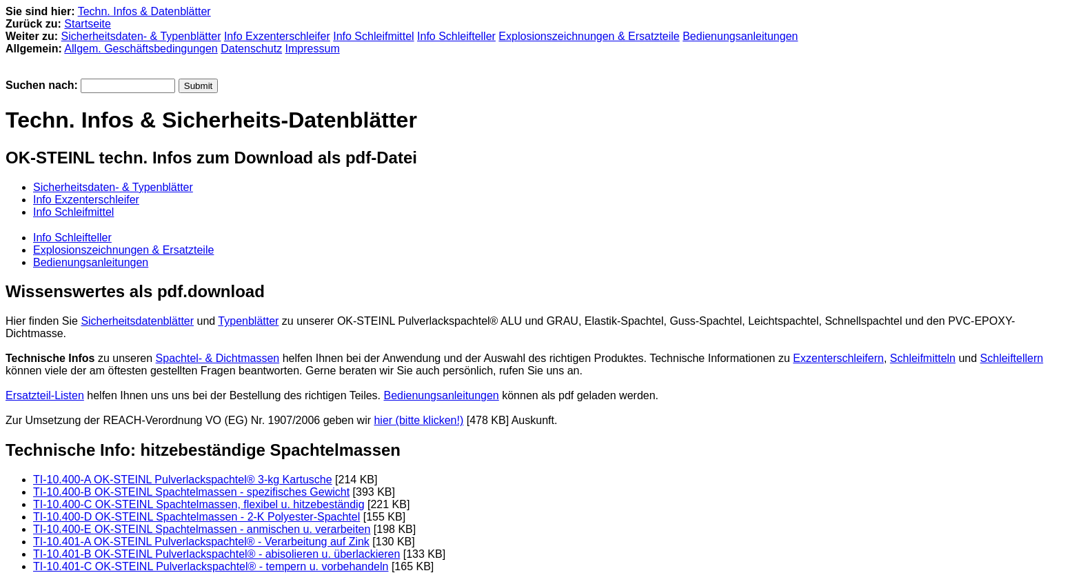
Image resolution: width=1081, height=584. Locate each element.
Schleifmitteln (923, 358)
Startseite (87, 24)
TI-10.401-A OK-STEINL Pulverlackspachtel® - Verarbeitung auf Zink (201, 541)
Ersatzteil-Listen (45, 395)
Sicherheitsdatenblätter (137, 321)
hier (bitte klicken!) (418, 420)
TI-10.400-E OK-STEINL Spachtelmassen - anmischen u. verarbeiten (201, 529)
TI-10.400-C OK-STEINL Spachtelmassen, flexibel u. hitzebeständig (199, 504)
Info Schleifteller (456, 36)
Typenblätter (248, 321)
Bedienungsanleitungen (740, 36)
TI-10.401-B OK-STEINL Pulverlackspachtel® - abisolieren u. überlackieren (216, 554)
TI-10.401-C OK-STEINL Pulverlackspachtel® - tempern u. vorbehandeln (210, 566)
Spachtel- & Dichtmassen (218, 358)
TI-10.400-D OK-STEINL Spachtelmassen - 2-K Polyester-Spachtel (196, 517)
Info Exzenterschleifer (277, 36)
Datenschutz (251, 48)
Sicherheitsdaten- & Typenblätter (141, 36)
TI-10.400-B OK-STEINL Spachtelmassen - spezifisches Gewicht (191, 492)
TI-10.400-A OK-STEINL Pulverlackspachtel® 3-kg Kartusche (182, 479)
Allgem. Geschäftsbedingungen (140, 48)
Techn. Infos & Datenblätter (144, 11)
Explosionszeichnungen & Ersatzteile (588, 36)
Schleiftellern (1012, 358)
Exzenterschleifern (838, 358)
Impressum (312, 48)
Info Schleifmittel (373, 36)
